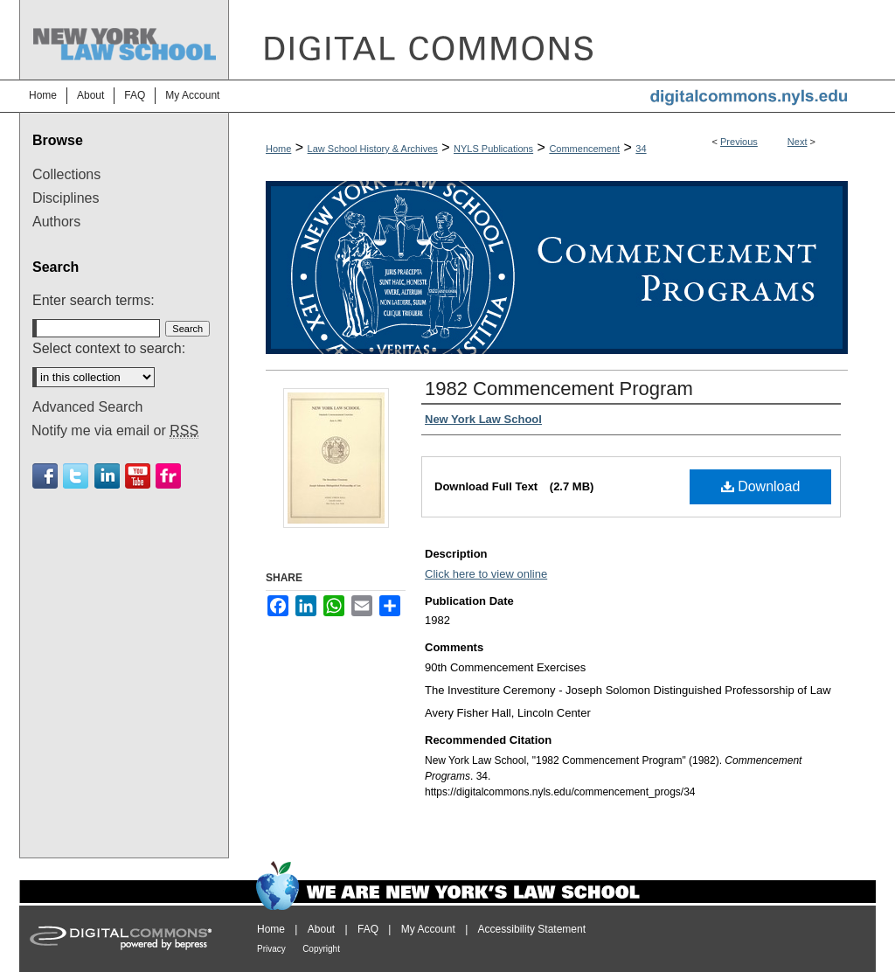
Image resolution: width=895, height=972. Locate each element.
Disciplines (65, 198)
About (321, 929)
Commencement (584, 148)
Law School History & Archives (373, 148)
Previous (739, 141)
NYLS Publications (493, 148)
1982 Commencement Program (559, 388)
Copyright (321, 949)
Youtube (137, 476)
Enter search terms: (93, 300)
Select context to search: (108, 348)
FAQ (367, 929)
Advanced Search (87, 406)
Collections (66, 174)
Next (797, 141)
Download (761, 486)
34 (640, 148)
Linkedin (107, 476)
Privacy (271, 949)
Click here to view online (486, 573)
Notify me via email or (114, 431)
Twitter (75, 476)
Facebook (45, 476)
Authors (56, 221)
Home (278, 148)
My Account (428, 929)
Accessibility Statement (532, 929)
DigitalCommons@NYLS (552, 40)
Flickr (168, 476)
